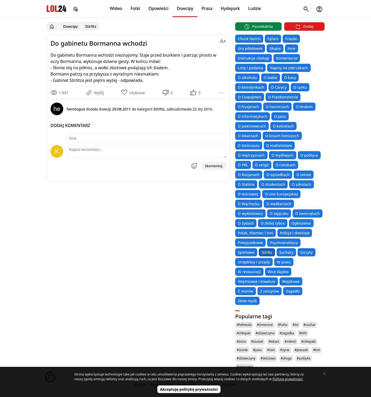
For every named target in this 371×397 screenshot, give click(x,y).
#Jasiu (257, 350)
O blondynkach (251, 87)
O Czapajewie (249, 96)
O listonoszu (249, 145)
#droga (286, 358)
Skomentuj (213, 165)
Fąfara (272, 38)
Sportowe (246, 252)
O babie (270, 77)
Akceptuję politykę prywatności (189, 389)
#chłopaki (308, 341)
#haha (282, 324)
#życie (284, 350)
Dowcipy (185, 8)
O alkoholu (247, 77)
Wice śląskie (278, 271)
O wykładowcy (250, 213)
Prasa (207, 8)
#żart (271, 350)
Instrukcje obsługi (253, 58)
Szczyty (306, 252)
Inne (292, 48)
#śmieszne (265, 324)
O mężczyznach (251, 155)
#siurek (242, 350)
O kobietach (283, 126)
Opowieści (158, 8)
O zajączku (279, 213)
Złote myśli (247, 300)
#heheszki (244, 324)
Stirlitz (266, 252)
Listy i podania (250, 67)
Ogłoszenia (301, 223)
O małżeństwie (279, 145)
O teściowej (248, 194)
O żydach (246, 223)
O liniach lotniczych (282, 135)
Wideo (116, 8)
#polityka (303, 358)
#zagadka (286, 333)
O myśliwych (283, 155)
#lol (295, 324)
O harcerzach (277, 106)
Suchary (286, 252)
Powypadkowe (250, 242)
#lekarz (273, 341)
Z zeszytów (269, 291)
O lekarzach (248, 135)
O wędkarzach (278, 203)
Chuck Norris (249, 38)
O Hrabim (304, 106)
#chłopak (243, 333)
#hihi (303, 333)
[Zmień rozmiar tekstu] (223, 40)
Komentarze (286, 58)
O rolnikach (286, 164)
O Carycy (279, 87)
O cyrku (300, 87)
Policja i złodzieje (294, 232)
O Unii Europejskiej (281, 194)
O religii (262, 164)
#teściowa (268, 358)
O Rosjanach (249, 174)
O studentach (273, 184)
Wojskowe (291, 281)
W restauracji (249, 271)
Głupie (275, 48)
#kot (316, 350)
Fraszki (291, 38)
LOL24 (56, 8)
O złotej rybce (272, 223)
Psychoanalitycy (284, 242)
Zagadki (293, 291)
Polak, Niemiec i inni (255, 232)
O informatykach (252, 116)
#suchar (310, 324)
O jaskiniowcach (252, 126)
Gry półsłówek (250, 48)
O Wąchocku (249, 203)
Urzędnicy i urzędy (254, 262)
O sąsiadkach (277, 174)
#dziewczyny (246, 358)
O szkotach (301, 184)
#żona (241, 341)
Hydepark (230, 8)
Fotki (135, 8)
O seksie (303, 174)
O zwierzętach (307, 213)
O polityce (309, 155)
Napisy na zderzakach (289, 67)
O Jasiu (280, 116)
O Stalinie (246, 184)
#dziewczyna (265, 333)
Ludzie (254, 8)
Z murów (245, 291)
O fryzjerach (248, 106)
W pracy (284, 262)
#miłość (290, 341)
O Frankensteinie (283, 96)
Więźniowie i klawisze (256, 281)
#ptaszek (301, 350)
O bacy (290, 77)
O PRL (243, 164)
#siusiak (257, 341)
